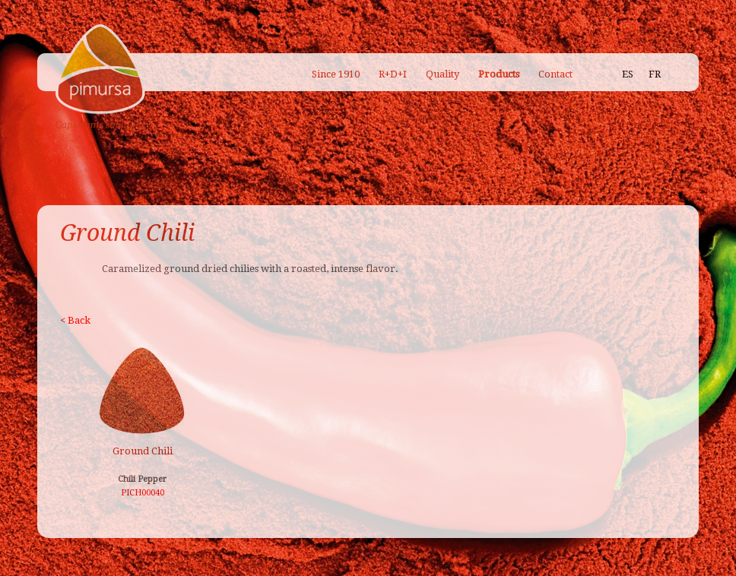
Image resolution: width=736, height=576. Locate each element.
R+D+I (393, 74)
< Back (75, 320)
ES (627, 74)
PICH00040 (142, 493)
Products (498, 74)
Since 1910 (336, 74)
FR (655, 74)
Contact (555, 74)
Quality (442, 74)
